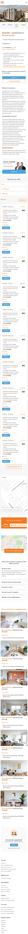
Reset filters (23, 200)
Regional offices (5, 898)
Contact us (14, 77)
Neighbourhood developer (7, 907)
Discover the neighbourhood (14, 551)
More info (4, 222)
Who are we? (4, 887)
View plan (5, 225)
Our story (3, 885)
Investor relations (5, 891)
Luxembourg (4, 930)
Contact (23, 25)
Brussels (3, 922)
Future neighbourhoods (7, 865)
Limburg (3, 926)
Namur (3, 932)
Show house (16, 25)
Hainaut (3, 924)
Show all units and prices (8, 49)
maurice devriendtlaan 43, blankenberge (14, 39)
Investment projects (6, 878)
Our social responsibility (7, 913)
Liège (2, 928)
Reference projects (6, 889)
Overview (4, 477)
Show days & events (6, 867)
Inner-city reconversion (7, 909)
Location (10, 25)
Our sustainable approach (7, 911)
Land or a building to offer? (8, 900)
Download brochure (14, 81)
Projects (3, 863)
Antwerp (3, 920)
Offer (4, 25)
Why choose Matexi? (6, 871)
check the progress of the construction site (14, 67)
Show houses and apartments (8, 869)
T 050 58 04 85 (8, 166)
